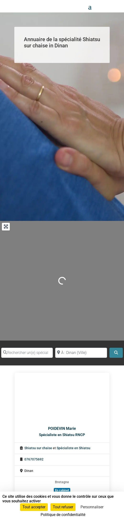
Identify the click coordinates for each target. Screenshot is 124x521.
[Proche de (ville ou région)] (81, 353)
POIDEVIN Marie (62, 428)
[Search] (116, 353)
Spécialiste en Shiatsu (73, 448)
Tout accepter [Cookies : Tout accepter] (33, 507)
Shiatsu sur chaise (38, 448)
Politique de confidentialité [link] (63, 514)
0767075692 (33, 459)
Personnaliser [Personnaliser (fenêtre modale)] (92, 507)
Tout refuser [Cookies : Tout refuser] (63, 507)
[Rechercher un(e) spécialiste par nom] (27, 353)
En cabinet (62, 490)
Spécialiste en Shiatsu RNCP (62, 435)
